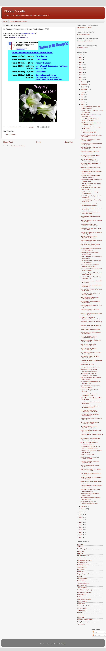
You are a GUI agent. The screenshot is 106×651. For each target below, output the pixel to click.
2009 (81, 527)
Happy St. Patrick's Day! (87, 454)
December (84, 82)
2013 (81, 517)
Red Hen (79, 597)
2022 (81, 64)
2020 (81, 69)
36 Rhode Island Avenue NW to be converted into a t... (90, 168)
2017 (81, 77)
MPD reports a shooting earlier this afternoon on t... (90, 498)
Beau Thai (80, 553)
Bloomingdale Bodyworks (84, 560)
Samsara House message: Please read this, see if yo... (90, 176)
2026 (81, 54)
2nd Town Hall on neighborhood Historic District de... (90, 457)
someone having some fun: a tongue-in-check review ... (91, 486)
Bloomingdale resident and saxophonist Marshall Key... (89, 502)
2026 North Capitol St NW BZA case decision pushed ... (91, 147)
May (82, 99)
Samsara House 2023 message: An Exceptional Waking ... (91, 353)
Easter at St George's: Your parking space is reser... (91, 184)
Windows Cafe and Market (84, 619)
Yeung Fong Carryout (83, 622)
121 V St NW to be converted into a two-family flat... (91, 115)
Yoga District (81, 624)
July (82, 94)
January (83, 509)
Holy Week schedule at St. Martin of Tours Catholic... (91, 378)
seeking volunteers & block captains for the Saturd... (91, 332)
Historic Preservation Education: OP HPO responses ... (91, 261)
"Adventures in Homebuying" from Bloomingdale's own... (90, 406)
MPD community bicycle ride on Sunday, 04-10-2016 (90, 422)
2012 (81, 519)
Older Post (69, 142)
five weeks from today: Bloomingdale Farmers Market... (91, 180)
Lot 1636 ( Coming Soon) (84, 590)
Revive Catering (82, 601)
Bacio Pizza (80, 551)
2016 (81, 79)
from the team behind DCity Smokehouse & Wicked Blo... (90, 160)
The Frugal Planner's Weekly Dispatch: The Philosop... (89, 237)
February (83, 506)
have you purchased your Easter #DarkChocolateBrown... (90, 265)
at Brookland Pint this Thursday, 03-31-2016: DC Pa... (91, 164)
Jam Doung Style (82, 587)
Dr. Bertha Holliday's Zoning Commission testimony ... (89, 336)
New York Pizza (81, 594)
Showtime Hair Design (83, 606)
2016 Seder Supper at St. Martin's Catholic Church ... (90, 490)
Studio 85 (80, 612)
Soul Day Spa (81, 610)
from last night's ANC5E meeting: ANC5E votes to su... (90, 465)
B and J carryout (82, 549)
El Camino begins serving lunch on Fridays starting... (90, 139)
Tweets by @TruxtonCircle (84, 41)
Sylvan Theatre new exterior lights (90, 329)
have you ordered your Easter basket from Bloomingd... (91, 269)
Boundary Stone (82, 567)
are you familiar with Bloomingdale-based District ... (91, 301)
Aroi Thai (80, 546)
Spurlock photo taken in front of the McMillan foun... (91, 382)
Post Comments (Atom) (18, 146)
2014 (81, 514)
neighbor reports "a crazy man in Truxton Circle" (90, 494)
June (82, 97)
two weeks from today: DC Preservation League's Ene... (90, 225)
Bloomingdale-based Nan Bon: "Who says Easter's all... (91, 306)
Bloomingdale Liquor (83, 564)
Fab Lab (79, 576)
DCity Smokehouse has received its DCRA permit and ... (91, 123)
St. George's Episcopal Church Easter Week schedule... (91, 273)
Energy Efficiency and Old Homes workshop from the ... (90, 156)
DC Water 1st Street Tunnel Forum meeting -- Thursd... (90, 293)
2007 (81, 532)
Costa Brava (80, 571)
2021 (81, 67)
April (82, 102)
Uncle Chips (80, 617)
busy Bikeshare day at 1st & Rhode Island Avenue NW (91, 470)
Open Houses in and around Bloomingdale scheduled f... (89, 204)
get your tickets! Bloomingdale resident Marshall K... (89, 443)
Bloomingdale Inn (82, 562)
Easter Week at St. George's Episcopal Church (89, 349)
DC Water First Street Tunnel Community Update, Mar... (89, 131)
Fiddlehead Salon (82, 578)
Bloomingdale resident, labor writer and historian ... (90, 188)
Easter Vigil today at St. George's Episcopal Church (90, 212)
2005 (81, 537)
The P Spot (80, 615)
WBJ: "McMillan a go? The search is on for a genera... (91, 340)
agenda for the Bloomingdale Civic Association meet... (90, 386)
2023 (81, 62)
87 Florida (80, 544)
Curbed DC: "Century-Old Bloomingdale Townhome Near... (91, 318)
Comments (96, 635)
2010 (81, 524)
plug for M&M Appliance (87, 364)
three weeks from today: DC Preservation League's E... (89, 374)
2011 (81, 522)
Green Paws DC (82, 585)
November (84, 84)
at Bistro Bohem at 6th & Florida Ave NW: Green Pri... (91, 478)
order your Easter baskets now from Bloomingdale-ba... (91, 326)
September (84, 89)
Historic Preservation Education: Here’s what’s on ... (90, 310)
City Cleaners (81, 569)
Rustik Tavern (81, 603)
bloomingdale (14, 11)
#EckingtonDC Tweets (83, 34)
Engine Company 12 (83, 574)
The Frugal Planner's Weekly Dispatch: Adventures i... (89, 427)
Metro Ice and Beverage (84, 592)
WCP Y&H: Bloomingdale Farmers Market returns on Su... (90, 297)
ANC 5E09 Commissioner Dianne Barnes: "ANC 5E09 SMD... (90, 245)
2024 (81, 59)
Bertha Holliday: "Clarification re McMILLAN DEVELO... (90, 119)
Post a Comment (10, 134)
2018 (81, 74)
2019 (81, 72)
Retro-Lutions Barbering (84, 599)
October (83, 87)
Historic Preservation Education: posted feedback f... (90, 414)
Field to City (80, 580)
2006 (81, 534)
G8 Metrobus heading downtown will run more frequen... (91, 249)
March (83, 104)
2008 (81, 529)
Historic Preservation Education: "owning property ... (90, 152)
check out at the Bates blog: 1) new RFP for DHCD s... (91, 229)
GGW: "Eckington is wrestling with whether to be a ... (90, 107)
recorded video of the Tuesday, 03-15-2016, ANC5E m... (91, 289)
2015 (81, 512)
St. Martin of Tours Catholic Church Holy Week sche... (91, 277)
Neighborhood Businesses (18, 21)
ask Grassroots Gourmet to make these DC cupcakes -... (90, 439)
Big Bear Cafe (81, 558)
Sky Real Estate (82, 608)
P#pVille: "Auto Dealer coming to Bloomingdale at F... (90, 192)
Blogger (63, 644)
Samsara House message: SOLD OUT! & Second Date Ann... (90, 447)
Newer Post (8, 142)
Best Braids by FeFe (83, 555)
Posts (95, 632)
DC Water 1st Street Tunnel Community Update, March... (89, 410)
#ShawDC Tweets (82, 47)
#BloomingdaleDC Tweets (84, 27)
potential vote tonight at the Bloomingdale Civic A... (88, 344)
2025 (81, 57)
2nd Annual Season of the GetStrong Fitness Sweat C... (91, 322)
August (83, 92)
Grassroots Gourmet (83, 583)
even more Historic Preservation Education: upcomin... (90, 394)
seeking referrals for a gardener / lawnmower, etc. (90, 253)
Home (5, 21)
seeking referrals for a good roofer (90, 367)
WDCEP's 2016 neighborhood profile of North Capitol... (91, 314)
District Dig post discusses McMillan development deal (91, 431)
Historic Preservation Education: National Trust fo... (90, 461)
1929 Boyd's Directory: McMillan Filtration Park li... (90, 357)
